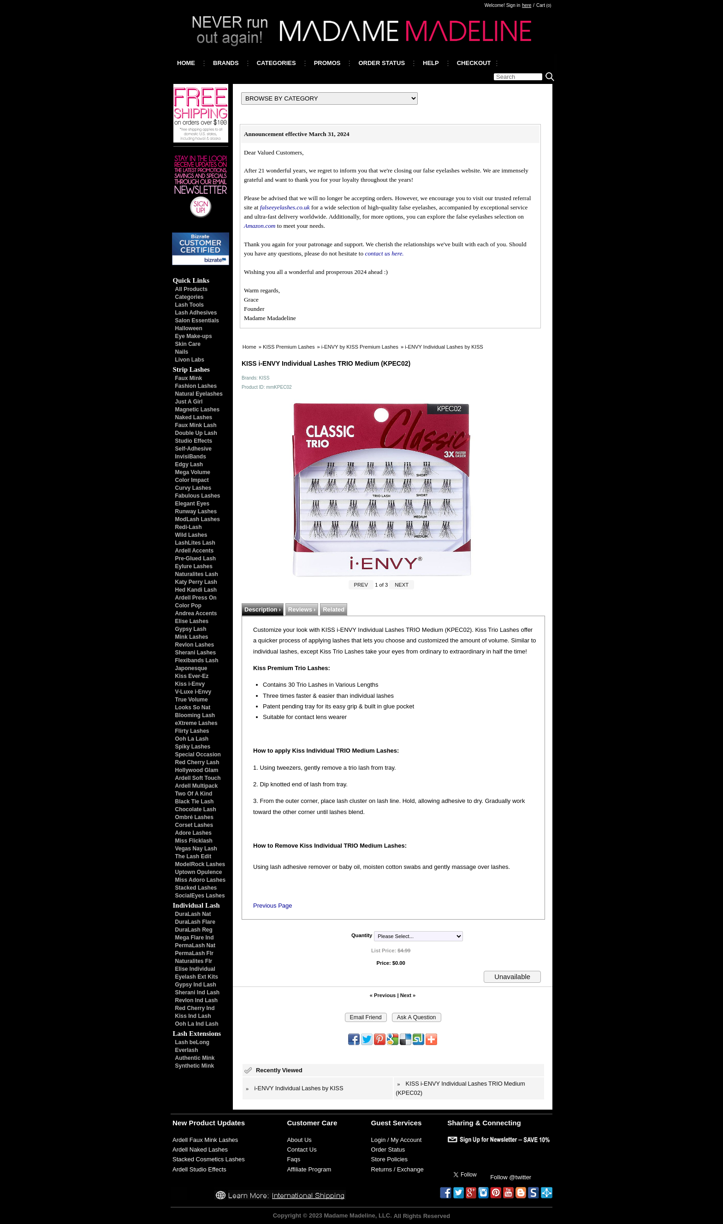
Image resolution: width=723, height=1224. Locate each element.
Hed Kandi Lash (196, 590)
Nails (182, 352)
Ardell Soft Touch (198, 778)
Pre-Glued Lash (195, 558)
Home (249, 347)
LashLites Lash (195, 543)
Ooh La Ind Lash (197, 1024)
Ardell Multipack (196, 786)
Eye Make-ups (193, 336)
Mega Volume (192, 472)
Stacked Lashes (196, 888)
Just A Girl (189, 401)
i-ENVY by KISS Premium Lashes (359, 347)
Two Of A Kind (194, 793)
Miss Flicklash (194, 841)
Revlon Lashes (194, 645)
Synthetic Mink (194, 1066)
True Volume (191, 699)
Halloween (188, 328)
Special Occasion (198, 754)
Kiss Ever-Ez (192, 676)
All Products (191, 289)
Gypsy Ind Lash (195, 984)
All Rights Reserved (421, 1215)
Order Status (388, 1149)
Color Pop (188, 605)
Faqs (293, 1159)
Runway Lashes (196, 511)
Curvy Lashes (193, 488)
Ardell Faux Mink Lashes (205, 1139)
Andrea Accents (196, 613)
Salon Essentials (197, 320)
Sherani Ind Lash (197, 992)
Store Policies (389, 1159)
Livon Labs (189, 360)
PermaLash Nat (195, 945)
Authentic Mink (195, 1058)
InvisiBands (190, 456)
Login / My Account (396, 1139)
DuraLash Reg (194, 930)
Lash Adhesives (196, 312)
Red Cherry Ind (195, 1008)
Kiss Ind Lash (193, 1016)
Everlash (186, 1050)
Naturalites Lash (196, 574)
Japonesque (191, 668)
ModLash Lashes (197, 519)
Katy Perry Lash (196, 582)
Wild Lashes (191, 535)
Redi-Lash (188, 527)
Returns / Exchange (397, 1169)
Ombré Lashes (194, 817)
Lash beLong (192, 1042)
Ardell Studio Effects (199, 1169)
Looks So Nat (193, 707)
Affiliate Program (309, 1169)
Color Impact (192, 480)
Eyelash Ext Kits (196, 977)
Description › (262, 609)
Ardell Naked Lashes (200, 1149)
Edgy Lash (189, 464)
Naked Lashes (194, 417)
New (179, 1123)
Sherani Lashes (195, 652)
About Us (299, 1139)
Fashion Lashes (196, 386)
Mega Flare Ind (194, 937)
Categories (189, 297)
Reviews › (301, 609)
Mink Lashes (191, 637)
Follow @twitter (510, 1177)
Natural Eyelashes (199, 394)
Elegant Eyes (192, 503)
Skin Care (188, 344)
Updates (231, 1123)
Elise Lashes (192, 621)
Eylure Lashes (194, 566)
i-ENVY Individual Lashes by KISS (444, 347)
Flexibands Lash (197, 660)
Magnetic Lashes (197, 409)
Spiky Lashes (193, 746)
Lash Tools (189, 305)
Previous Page (272, 905)
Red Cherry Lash (197, 762)
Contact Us (301, 1149)
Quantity (361, 935)
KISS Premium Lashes (289, 347)
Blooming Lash (195, 715)
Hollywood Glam (197, 770)
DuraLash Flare (195, 922)
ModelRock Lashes (200, 864)
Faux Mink (188, 378)
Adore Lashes (193, 833)
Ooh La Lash (192, 739)
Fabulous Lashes (197, 496)
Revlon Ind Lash (196, 1000)
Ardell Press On (196, 597)
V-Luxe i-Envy (193, 692)
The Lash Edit (193, 856)
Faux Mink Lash (196, 425)
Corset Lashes (194, 825)
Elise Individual (195, 969)
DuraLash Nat (193, 914)
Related (333, 609)
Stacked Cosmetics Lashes (208, 1159)
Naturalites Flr (194, 961)
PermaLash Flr (194, 953)
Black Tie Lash (194, 801)
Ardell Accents (194, 550)
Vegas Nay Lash (196, 848)
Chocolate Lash (195, 809)
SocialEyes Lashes (200, 895)
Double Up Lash (196, 433)
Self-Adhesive (193, 449)
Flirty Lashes (192, 731)
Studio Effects (194, 441)
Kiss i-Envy (190, 684)
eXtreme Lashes (196, 723)
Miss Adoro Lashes (200, 880)
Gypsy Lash (191, 629)
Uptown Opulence (198, 872)
